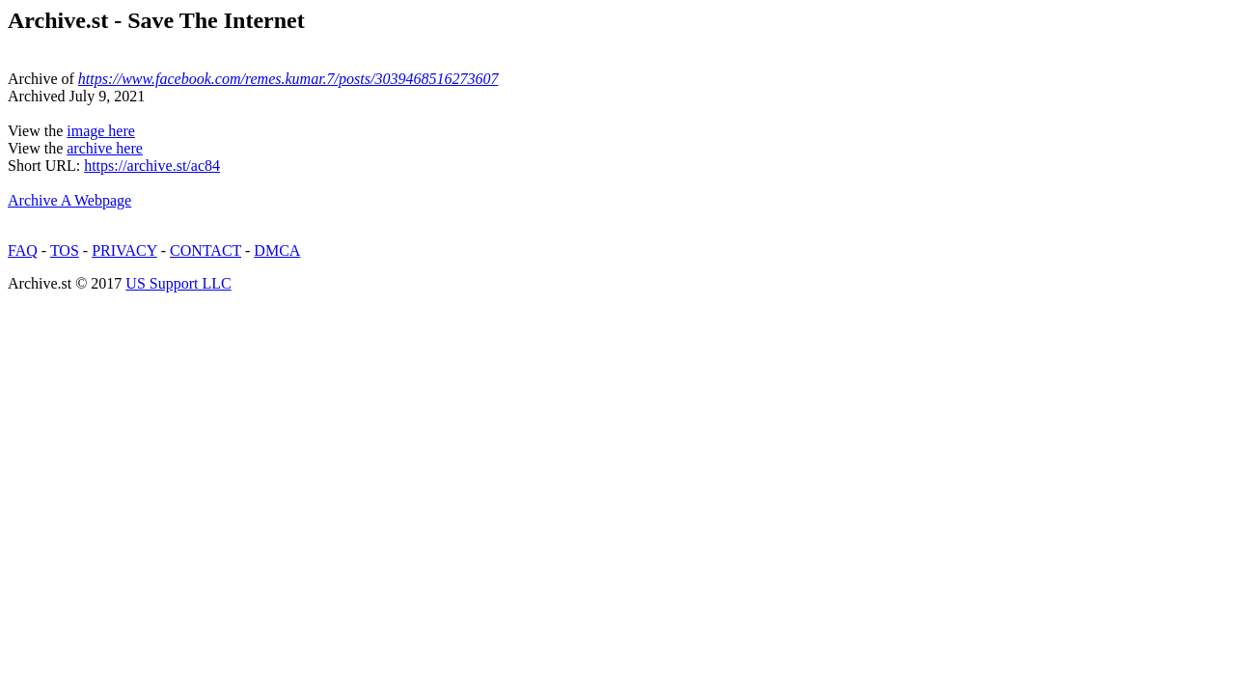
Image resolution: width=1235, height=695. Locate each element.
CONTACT (205, 250)
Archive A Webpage (69, 200)
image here (101, 131)
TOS (64, 250)
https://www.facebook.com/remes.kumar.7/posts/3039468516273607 (288, 78)
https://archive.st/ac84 (152, 165)
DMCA (277, 250)
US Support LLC (178, 283)
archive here (105, 148)
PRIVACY (124, 250)
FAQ (23, 250)
